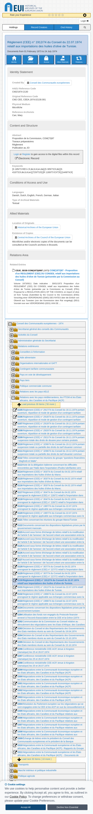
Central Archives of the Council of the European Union (42, 237)
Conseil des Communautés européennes (48, 82)
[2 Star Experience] (53, 15)
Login (85, 21)
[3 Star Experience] (56, 15)
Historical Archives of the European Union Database (32, 7)
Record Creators (39, 27)
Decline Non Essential (67, 807)
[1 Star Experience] (49, 15)
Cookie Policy (18, 796)
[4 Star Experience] (59, 15)
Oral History (66, 27)
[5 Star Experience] (63, 15)
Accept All (25, 807)
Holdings (13, 27)
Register (26, 154)
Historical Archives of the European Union (36, 227)
